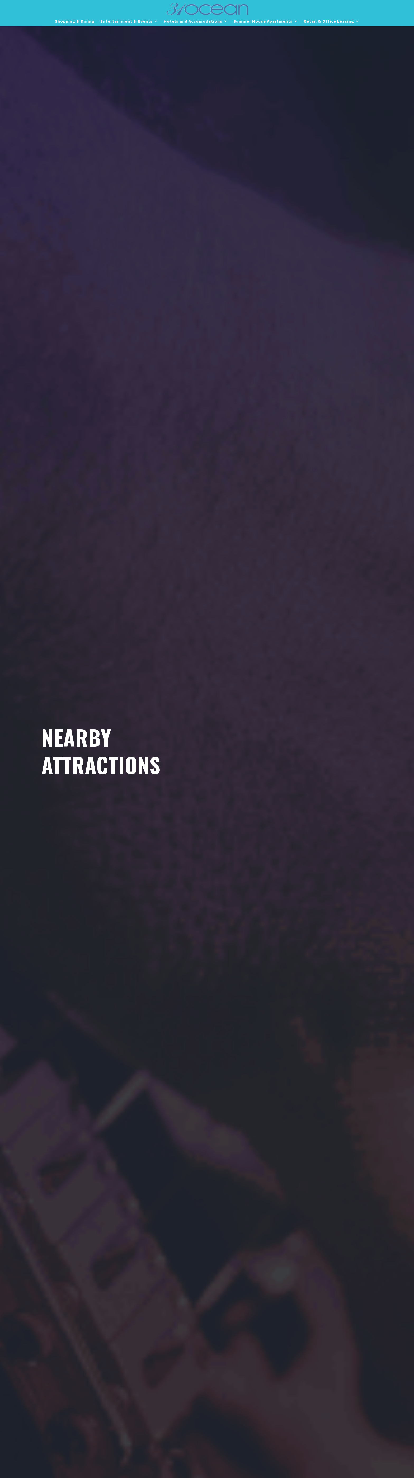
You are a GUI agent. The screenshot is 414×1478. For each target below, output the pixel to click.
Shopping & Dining (75, 21)
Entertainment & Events (126, 21)
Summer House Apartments (263, 21)
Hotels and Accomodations (193, 21)
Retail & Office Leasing (329, 21)
